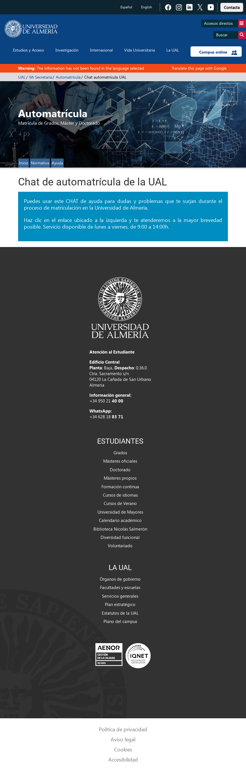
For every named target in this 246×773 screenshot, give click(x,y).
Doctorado (120, 469)
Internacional (101, 50)
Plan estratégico (120, 604)
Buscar (231, 35)
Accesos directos (225, 23)
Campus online (218, 52)
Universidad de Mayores (120, 512)
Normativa (40, 163)
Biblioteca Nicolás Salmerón (120, 529)
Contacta (232, 7)
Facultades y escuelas (120, 587)
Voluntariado (120, 545)
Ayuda (57, 163)
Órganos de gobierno (120, 579)
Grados (120, 452)
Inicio (23, 163)
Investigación (66, 50)
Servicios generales (120, 596)
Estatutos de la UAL (120, 613)
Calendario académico (120, 520)
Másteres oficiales (120, 461)
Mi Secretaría (40, 77)
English (146, 7)
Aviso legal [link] (123, 739)
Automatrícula (68, 77)
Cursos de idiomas (120, 495)
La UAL (172, 50)
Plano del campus (120, 621)
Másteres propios (120, 478)
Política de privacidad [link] (123, 729)
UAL (22, 77)
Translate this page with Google (199, 68)
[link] (231, 6)
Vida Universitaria (139, 50)
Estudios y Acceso (28, 50)
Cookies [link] (123, 749)
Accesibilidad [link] (123, 759)
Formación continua (120, 486)
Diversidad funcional (120, 537)
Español (126, 7)
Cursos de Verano (120, 503)
